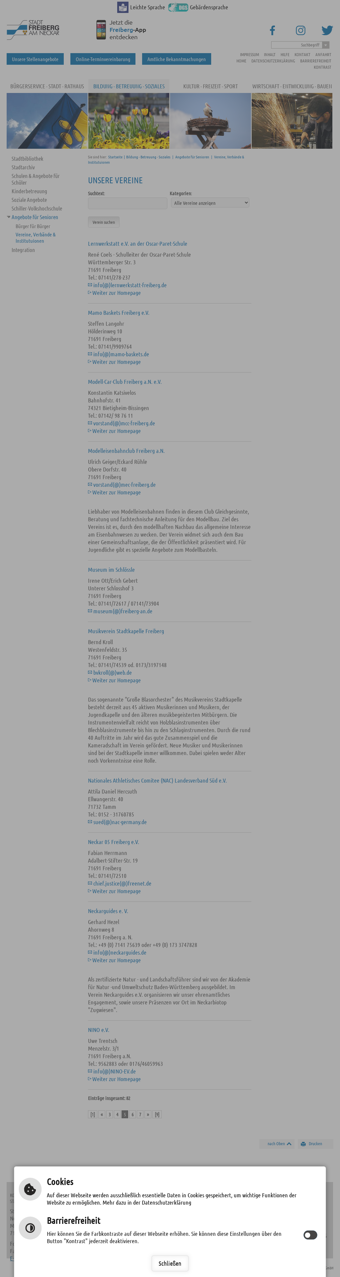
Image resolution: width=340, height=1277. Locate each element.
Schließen (170, 1263)
